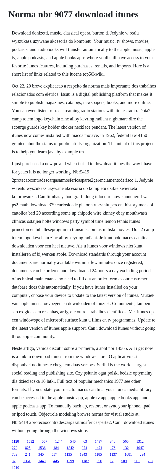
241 (28, 454)
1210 (15, 468)
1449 (42, 461)
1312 (140, 441)
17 (111, 461)
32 (14, 461)
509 (124, 461)
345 (41, 454)
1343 (83, 454)
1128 (15, 441)
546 (73, 441)
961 (137, 461)
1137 (113, 454)
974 (84, 448)
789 (14, 454)
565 (126, 441)
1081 (128, 454)
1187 (85, 461)
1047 (140, 448)
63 (85, 441)
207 (150, 461)
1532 (30, 441)
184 (56, 448)
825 (28, 448)
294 (142, 454)
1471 (98, 448)
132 (126, 448)
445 (56, 461)
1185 (98, 454)
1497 (98, 441)
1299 (70, 461)
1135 (68, 454)
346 (112, 441)
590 (99, 461)
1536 (42, 448)
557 (44, 441)
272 (14, 448)
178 (113, 448)
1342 (70, 448)
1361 (27, 461)
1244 (58, 441)
